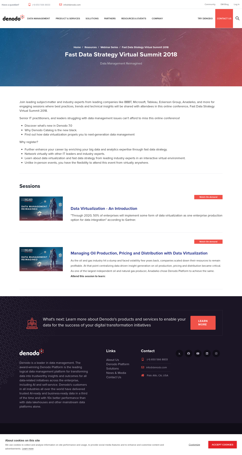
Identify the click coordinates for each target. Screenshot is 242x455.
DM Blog (225, 4)
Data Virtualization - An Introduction (104, 208)
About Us (112, 360)
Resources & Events (133, 18)
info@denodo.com (72, 4)
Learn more (203, 322)
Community (210, 4)
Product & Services (68, 18)
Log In (237, 4)
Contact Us (113, 377)
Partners (110, 18)
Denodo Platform (117, 364)
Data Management (38, 18)
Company (157, 18)
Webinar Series (109, 47)
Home (77, 47)
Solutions (92, 18)
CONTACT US (224, 18)
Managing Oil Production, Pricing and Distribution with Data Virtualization (139, 253)
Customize (194, 444)
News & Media (116, 373)
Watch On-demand (208, 197)
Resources (91, 47)
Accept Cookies (222, 444)
